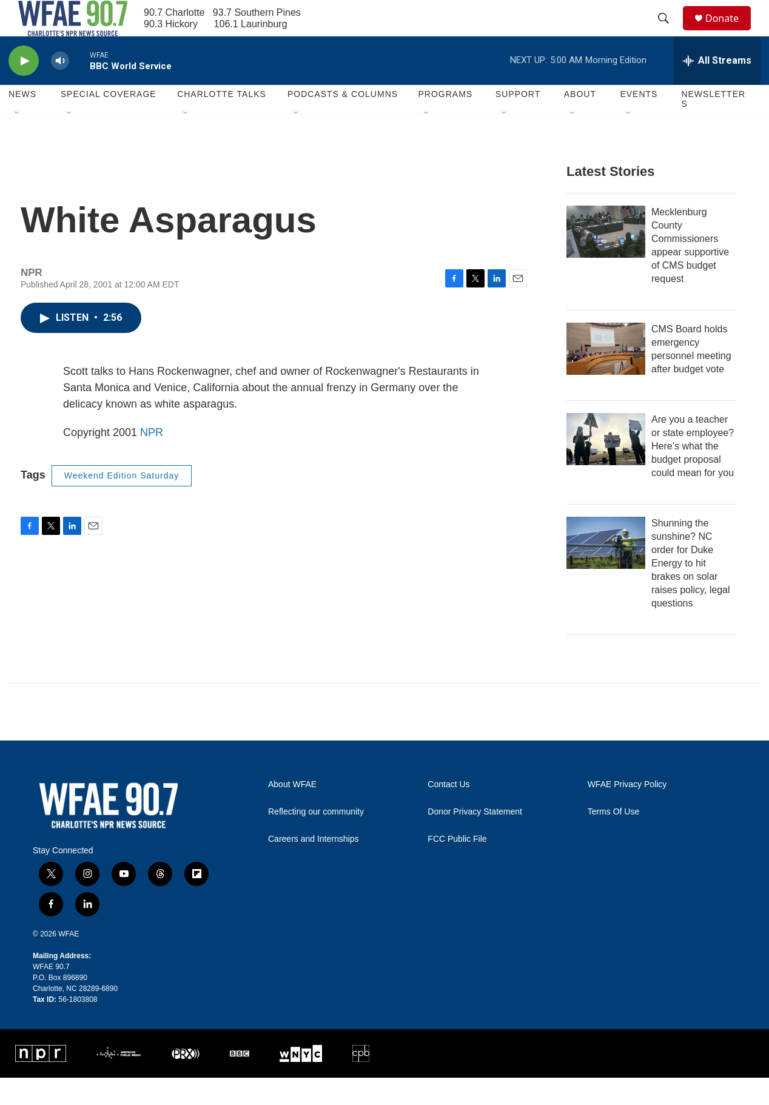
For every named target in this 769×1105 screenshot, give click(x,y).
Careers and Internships (313, 866)
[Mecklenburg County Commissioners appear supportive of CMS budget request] (605, 259)
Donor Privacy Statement (475, 839)
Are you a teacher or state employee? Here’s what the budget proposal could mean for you (692, 473)
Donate (729, 31)
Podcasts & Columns (342, 121)
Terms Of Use (614, 839)
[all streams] (717, 88)
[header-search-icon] (668, 32)
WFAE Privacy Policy (627, 811)
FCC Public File (457, 866)
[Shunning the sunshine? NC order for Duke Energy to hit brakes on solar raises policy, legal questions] (605, 570)
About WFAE (292, 811)
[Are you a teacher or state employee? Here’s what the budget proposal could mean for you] (605, 466)
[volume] (60, 88)
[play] (23, 88)
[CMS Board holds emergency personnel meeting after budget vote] (605, 376)
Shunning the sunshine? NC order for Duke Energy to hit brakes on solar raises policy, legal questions (690, 590)
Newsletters (713, 126)
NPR (151, 460)
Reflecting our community (316, 839)
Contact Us (448, 811)
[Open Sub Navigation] (17, 141)
